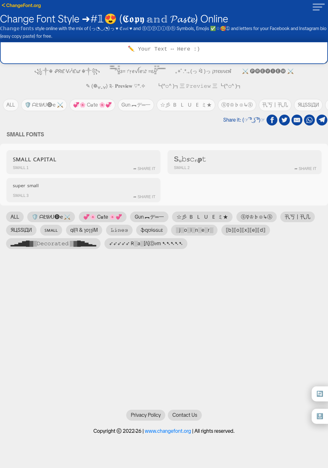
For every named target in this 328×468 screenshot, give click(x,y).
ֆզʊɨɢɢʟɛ (152, 230)
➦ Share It (144, 168)
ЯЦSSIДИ (308, 104)
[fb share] (271, 120)
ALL (10, 104)
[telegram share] (321, 120)
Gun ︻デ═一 (136, 104)
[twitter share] (284, 120)
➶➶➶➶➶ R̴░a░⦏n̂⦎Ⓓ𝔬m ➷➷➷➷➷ (146, 243)
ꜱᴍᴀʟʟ (51, 230)
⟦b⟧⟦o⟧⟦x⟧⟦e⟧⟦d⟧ (246, 230)
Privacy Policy (146, 418)
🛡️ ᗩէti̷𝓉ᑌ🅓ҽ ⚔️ (44, 104)
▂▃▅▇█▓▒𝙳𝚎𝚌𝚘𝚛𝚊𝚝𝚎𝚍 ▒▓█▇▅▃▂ (53, 243)
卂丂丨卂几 (275, 104)
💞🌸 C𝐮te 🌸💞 (92, 104)
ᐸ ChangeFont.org (21, 5)
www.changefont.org (168, 434)
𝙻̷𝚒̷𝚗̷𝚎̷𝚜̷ (119, 230)
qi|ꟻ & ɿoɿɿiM (84, 230)
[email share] (296, 120)
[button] (317, 6)
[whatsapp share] (309, 120)
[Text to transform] (164, 53)
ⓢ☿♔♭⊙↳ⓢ (237, 104)
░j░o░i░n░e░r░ (194, 230)
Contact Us (184, 418)
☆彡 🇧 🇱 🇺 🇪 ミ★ (186, 104)
